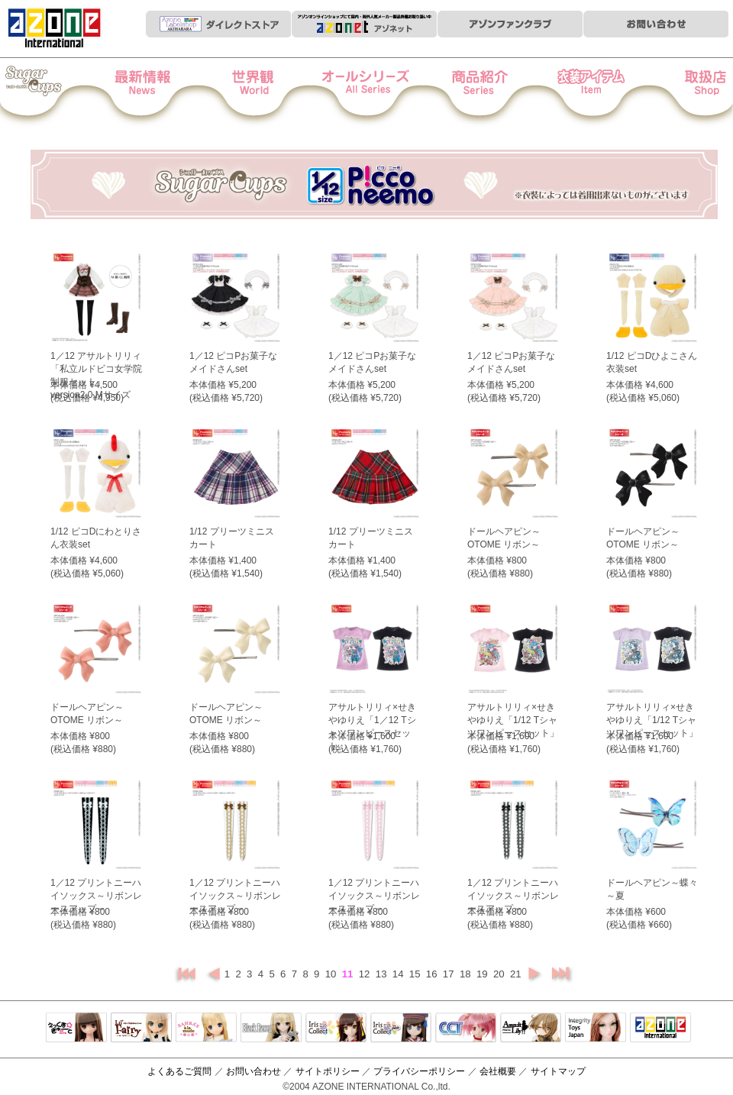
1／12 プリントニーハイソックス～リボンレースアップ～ (96, 895)
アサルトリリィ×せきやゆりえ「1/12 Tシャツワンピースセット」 (513, 720)
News (157, 92)
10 (332, 974)
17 (450, 974)
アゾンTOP (660, 1029)
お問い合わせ (253, 1071)
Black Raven (271, 1029)
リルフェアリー (141, 1029)
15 (416, 974)
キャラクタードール (465, 1029)
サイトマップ (558, 1071)
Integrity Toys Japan (595, 1029)
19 (483, 974)
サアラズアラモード (206, 1029)
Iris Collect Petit (52, 92)
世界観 (262, 92)
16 (433, 974)
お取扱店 (680, 92)
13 (382, 974)
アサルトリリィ (530, 1029)
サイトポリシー (327, 1071)
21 (517, 974)
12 (366, 974)
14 (399, 974)
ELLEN (400, 1029)
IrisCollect (335, 1029)
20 (500, 974)
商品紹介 (471, 92)
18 (466, 974)
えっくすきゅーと (76, 1029)
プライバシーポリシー (419, 1071)
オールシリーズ (367, 92)
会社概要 (498, 1071)
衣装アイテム (576, 92)
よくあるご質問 (179, 1071)
